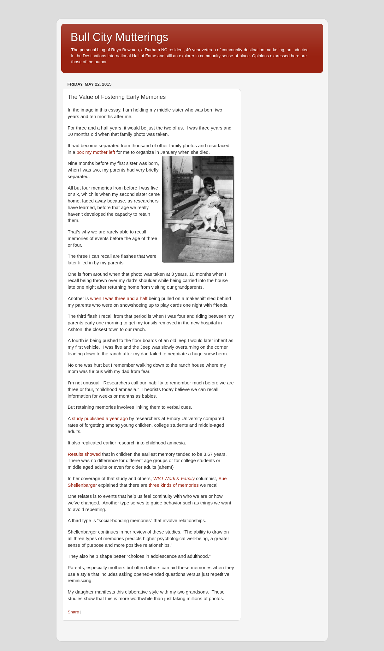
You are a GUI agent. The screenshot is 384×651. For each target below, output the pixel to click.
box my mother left (96, 152)
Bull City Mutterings (119, 37)
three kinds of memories (173, 485)
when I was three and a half (118, 298)
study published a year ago (100, 418)
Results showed (84, 454)
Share (73, 612)
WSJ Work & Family (174, 478)
